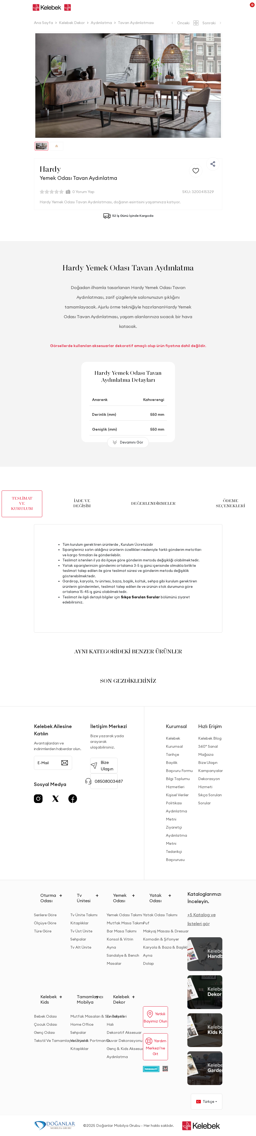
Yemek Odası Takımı (124, 914)
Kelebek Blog (210, 738)
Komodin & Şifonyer (161, 939)
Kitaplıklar (79, 923)
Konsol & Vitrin (120, 939)
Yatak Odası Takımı (160, 914)
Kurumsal (176, 726)
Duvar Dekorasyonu (124, 1040)
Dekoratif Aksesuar (124, 1032)
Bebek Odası (45, 1016)
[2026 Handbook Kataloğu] (204, 954)
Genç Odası (44, 1032)
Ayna (111, 947)
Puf (146, 923)
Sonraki (212, 22)
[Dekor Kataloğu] (204, 992)
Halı (110, 1024)
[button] (48, 85)
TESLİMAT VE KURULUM (22, 503)
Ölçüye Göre (45, 923)
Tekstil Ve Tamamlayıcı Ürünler (61, 1040)
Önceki (180, 22)
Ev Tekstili (115, 1016)
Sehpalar (78, 939)
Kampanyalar (210, 770)
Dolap (148, 963)
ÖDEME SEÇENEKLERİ (230, 503)
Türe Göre (42, 931)
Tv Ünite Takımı (83, 914)
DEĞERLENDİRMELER (153, 504)
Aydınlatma (117, 1056)
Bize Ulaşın (208, 762)
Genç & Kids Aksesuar (126, 1048)
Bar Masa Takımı (121, 931)
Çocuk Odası (45, 1024)
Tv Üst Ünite (81, 931)
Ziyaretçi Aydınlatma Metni (176, 835)
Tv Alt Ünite (80, 947)
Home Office (81, 1024)
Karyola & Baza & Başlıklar (167, 947)
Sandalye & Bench (123, 955)
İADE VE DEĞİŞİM (82, 503)
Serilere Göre (45, 914)
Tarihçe (172, 754)
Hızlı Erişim (210, 726)
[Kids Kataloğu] (204, 1030)
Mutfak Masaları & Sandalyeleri (98, 1016)
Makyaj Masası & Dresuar (166, 931)
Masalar (114, 963)
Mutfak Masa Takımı (125, 923)
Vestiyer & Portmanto (90, 1040)
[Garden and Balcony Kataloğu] (204, 1068)
